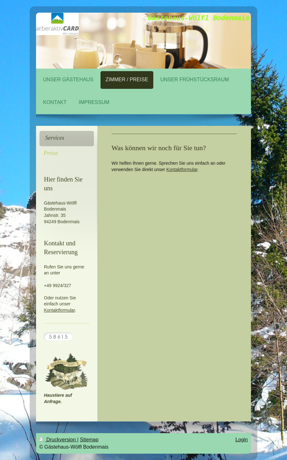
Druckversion (58, 439)
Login (241, 439)
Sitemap (89, 439)
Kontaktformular (181, 169)
